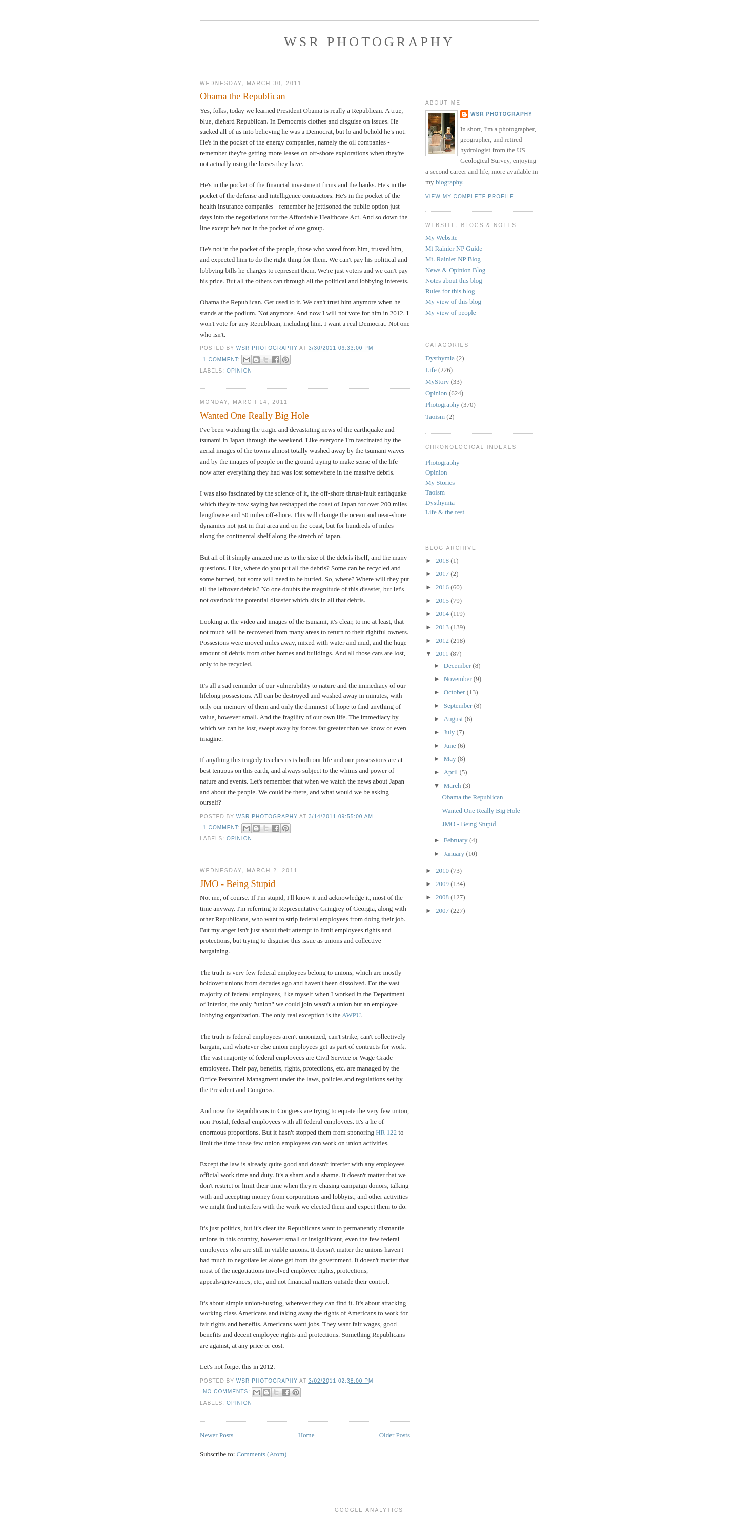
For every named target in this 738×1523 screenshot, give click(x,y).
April (452, 772)
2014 (443, 614)
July (450, 732)
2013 (443, 627)
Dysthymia (440, 358)
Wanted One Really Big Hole (254, 415)
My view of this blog (453, 301)
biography (449, 182)
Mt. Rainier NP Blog (453, 259)
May (451, 759)
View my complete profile (469, 196)
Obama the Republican (242, 96)
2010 (443, 870)
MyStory (437, 381)
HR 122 (386, 1132)
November (459, 679)
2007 (443, 910)
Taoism (435, 416)
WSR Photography (369, 41)
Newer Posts (216, 1435)
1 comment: (222, 359)
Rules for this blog (450, 291)
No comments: (227, 1391)
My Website (441, 237)
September (459, 705)
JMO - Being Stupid (237, 884)
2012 (443, 640)
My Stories (440, 482)
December (458, 665)
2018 (443, 560)
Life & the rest (444, 512)
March (453, 785)
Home (306, 1435)
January (455, 853)
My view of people (450, 312)
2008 (443, 897)
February (456, 840)
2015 (443, 600)
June (451, 745)
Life (431, 370)
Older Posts (394, 1435)
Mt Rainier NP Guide (453, 248)
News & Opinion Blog (455, 270)
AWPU (351, 1015)
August (454, 719)
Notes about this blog (453, 280)
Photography (442, 404)
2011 (443, 653)
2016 (443, 587)
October (455, 692)
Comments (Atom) (262, 1454)
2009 (443, 884)
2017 (443, 574)
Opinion (239, 371)
